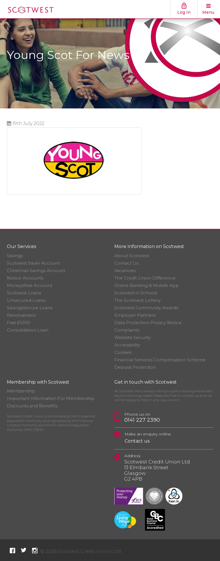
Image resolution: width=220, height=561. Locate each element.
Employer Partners (135, 315)
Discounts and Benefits (32, 406)
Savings (15, 255)
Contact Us (126, 263)
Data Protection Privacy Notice (148, 322)
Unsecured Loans (26, 300)
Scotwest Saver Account (33, 263)
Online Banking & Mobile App (146, 285)
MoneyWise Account (29, 285)
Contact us (137, 441)
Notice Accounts (25, 278)
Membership (21, 391)
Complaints (126, 330)
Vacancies (125, 270)
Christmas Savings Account (36, 270)
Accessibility (127, 345)
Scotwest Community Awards (146, 307)
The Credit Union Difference (145, 278)
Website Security (132, 337)
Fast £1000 (18, 322)
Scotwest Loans (24, 293)
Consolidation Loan (27, 330)
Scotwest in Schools (135, 293)
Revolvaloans (21, 315)
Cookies (122, 352)
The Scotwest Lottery (137, 300)
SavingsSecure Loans (29, 307)
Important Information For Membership (51, 398)
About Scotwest (131, 255)
